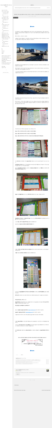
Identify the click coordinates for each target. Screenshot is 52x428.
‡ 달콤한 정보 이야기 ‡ (5, 36)
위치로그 (3, 52)
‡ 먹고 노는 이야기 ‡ (5, 11)
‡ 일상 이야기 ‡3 (4, 10)
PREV (30, 416)
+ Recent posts (16, 421)
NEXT (34, 416)
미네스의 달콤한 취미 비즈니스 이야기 (22, 406)
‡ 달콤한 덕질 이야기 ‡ (5, 34)
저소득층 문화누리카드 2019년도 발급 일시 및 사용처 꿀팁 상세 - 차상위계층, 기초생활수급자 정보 (27, 396)
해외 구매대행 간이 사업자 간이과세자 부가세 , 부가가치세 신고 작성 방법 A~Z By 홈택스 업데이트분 (28, 397)
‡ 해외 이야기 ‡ (5, 16)
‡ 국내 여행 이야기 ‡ (5, 17)
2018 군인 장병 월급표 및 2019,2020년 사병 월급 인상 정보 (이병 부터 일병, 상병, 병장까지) (27, 399)
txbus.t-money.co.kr (32, 322)
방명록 (2, 53)
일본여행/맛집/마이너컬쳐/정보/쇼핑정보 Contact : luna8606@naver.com (25, 409)
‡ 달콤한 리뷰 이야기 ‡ (5, 46)
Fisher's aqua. (3, 66)
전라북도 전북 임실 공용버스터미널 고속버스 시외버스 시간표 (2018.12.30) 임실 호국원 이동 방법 (27, 7)
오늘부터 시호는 (4, 67)
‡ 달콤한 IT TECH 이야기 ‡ (6, 37)
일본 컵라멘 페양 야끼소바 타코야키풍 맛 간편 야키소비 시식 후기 (24, 398)
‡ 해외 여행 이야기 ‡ (5, 18)
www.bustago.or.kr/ (29, 324)
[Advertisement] (32, 204)
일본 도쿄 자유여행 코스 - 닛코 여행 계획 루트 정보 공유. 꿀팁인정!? (24, 400)
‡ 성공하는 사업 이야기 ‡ (5, 24)
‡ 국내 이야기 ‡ (5, 12)
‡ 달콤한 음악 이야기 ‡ (5, 35)
